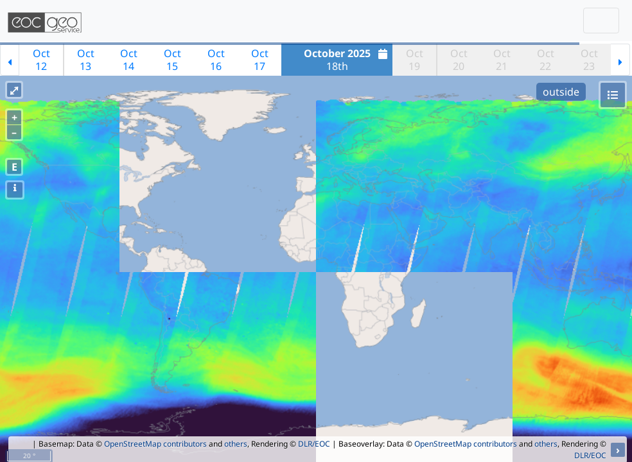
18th (347, 59)
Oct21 (502, 59)
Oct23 (589, 59)
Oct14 (128, 59)
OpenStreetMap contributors (155, 443)
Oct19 (414, 59)
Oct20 (459, 59)
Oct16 (216, 59)
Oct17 (259, 59)
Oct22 (545, 59)
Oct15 (172, 59)
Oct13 (85, 59)
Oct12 (41, 59)
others (235, 443)
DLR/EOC (314, 443)
